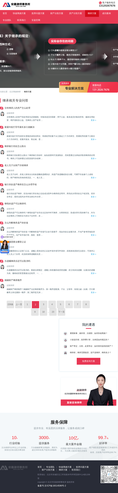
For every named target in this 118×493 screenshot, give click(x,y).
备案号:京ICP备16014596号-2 (52, 486)
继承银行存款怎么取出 (15, 146)
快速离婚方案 (19, 13)
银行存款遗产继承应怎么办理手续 (21, 184)
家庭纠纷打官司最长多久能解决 (20, 127)
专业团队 (7, 20)
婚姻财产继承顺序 (13, 280)
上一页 (19, 304)
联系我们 (21, 20)
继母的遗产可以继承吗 (15, 203)
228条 (10, 304)
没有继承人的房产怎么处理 (17, 108)
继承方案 (92, 13)
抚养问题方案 (38, 13)
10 (43, 312)
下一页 (61, 312)
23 (53, 312)
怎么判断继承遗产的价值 (16, 223)
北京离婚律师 (15, 92)
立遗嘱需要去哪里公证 (15, 242)
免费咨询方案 (88, 361)
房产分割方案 (75, 13)
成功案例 (106, 13)
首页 (5, 13)
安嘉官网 (36, 20)
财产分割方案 (56, 13)
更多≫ (93, 120)
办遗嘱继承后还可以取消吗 (17, 261)
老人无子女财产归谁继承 (16, 165)
